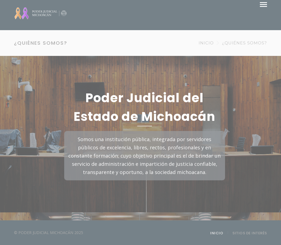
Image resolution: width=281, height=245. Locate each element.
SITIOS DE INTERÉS (249, 233)
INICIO (206, 42)
